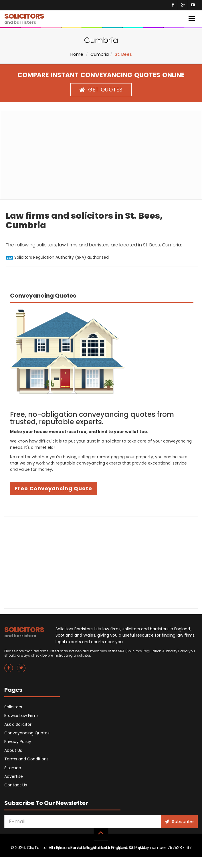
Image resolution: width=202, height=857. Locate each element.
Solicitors (13, 707)
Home (76, 54)
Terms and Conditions (26, 759)
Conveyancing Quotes (26, 733)
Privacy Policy (17, 741)
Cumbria (99, 54)
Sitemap (12, 768)
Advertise (13, 776)
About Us (13, 750)
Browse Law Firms (21, 715)
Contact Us (15, 785)
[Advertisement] (101, 155)
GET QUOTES (101, 89)
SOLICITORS (24, 18)
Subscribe (179, 821)
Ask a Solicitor (17, 724)
